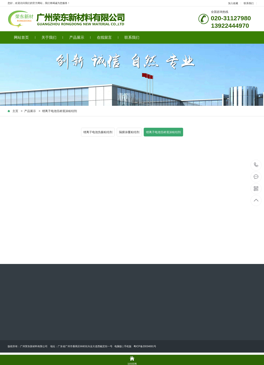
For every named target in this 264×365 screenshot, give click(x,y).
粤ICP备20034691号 (145, 346)
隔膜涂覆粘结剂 (129, 132)
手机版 (127, 346)
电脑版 (118, 346)
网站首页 (24, 37)
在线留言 (107, 37)
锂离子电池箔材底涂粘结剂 (59, 111)
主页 (15, 111)
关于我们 (52, 37)
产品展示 (80, 37)
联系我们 (249, 3)
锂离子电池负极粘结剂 (97, 132)
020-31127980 (256, 165)
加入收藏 (233, 3)
